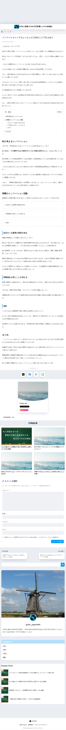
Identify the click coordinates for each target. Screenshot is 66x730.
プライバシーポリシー (40, 725)
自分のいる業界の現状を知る (16, 123)
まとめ (8, 131)
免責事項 (30, 725)
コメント (6, 490)
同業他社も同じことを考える (16, 125)
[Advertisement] (33, 12)
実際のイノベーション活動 (14, 120)
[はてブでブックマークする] (36, 374)
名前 (4, 513)
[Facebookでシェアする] (29, 374)
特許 (9, 127)
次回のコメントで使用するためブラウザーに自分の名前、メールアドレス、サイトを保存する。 (32, 537)
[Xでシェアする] (23, 374)
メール (5, 521)
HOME (33, 721)
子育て (5, 654)
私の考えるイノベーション (14, 116)
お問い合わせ (23, 725)
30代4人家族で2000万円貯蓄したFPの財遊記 (33, 26)
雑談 (4, 657)
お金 (4, 646)
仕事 (12, 417)
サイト (4, 529)
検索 (63, 565)
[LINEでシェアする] (42, 374)
